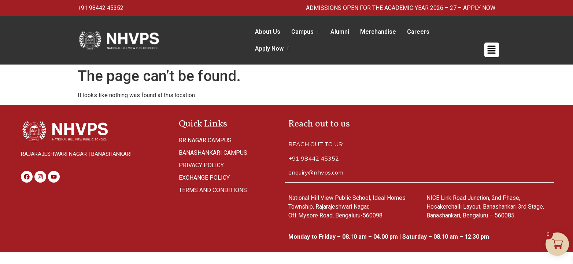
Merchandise (375, 31)
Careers (415, 31)
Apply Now (454, 31)
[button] (302, 31)
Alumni (337, 31)
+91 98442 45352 (100, 7)
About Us (264, 31)
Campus (302, 31)
